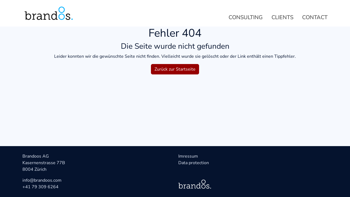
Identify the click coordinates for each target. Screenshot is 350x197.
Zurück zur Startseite (175, 69)
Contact (315, 17)
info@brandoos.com (42, 180)
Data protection (193, 163)
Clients (282, 17)
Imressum (188, 156)
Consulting (246, 17)
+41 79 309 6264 (40, 187)
